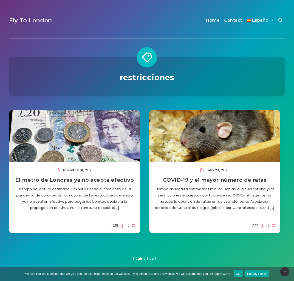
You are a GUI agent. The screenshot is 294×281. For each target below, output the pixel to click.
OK (238, 273)
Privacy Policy (256, 273)
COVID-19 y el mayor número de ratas (215, 180)
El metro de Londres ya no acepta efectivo (74, 180)
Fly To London (30, 20)
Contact (233, 20)
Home (213, 20)
